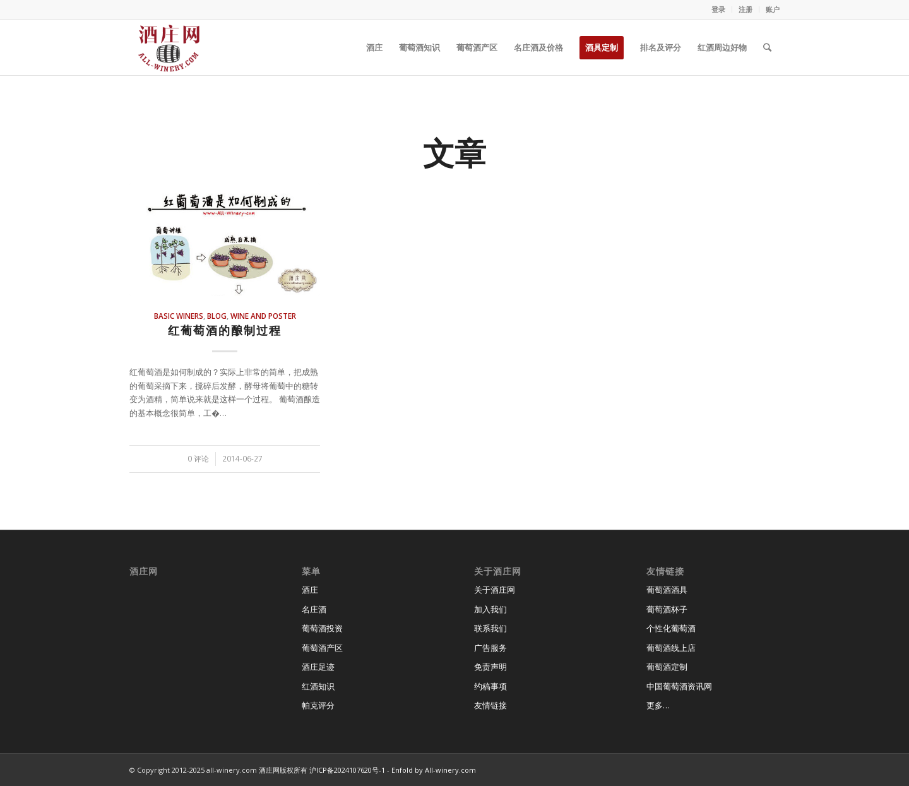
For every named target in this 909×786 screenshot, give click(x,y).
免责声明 (490, 666)
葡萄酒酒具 (666, 589)
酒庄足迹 (318, 666)
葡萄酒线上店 (671, 647)
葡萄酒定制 (666, 666)
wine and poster (263, 316)
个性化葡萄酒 (671, 628)
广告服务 (490, 647)
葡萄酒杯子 (666, 609)
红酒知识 (318, 686)
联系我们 (490, 628)
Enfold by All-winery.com (433, 770)
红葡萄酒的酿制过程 (225, 330)
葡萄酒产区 (322, 647)
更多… (658, 705)
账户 (773, 9)
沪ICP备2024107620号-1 (347, 770)
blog (217, 316)
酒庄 (310, 589)
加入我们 (490, 609)
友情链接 (490, 705)
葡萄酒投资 (322, 628)
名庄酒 (314, 609)
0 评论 (198, 458)
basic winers (178, 316)
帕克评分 (318, 705)
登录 (718, 9)
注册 (745, 9)
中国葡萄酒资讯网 (679, 686)
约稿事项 (490, 686)
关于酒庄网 (494, 589)
